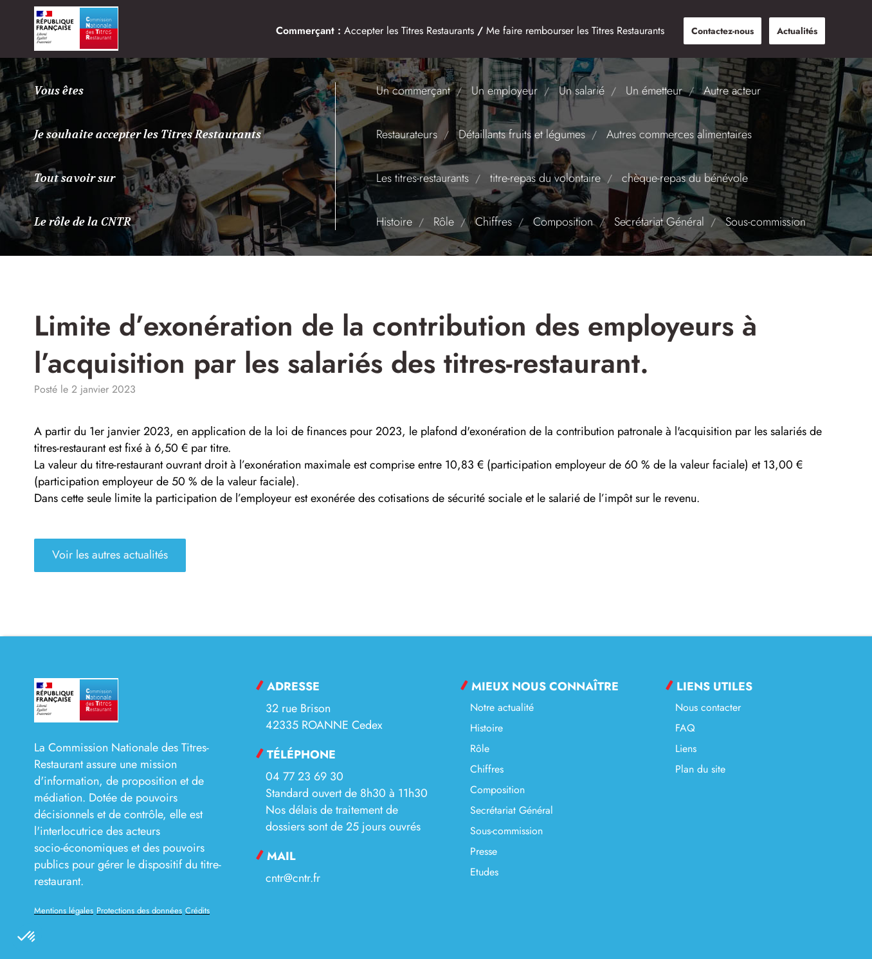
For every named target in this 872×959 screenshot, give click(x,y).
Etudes (484, 872)
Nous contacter (708, 707)
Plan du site (700, 769)
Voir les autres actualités (110, 555)
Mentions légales (63, 910)
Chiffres (493, 221)
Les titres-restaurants (422, 178)
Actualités (797, 30)
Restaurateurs (406, 134)
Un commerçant (413, 90)
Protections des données (139, 910)
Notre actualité (502, 707)
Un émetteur (654, 90)
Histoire (394, 221)
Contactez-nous (722, 30)
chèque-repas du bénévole (685, 178)
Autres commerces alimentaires (679, 134)
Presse (483, 851)
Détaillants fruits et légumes (522, 134)
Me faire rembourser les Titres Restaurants (575, 30)
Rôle (443, 221)
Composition (563, 221)
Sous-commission (765, 221)
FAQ (685, 728)
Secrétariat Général (659, 221)
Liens (685, 748)
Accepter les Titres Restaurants (409, 30)
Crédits (197, 910)
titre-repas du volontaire (545, 178)
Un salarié (581, 90)
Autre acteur (732, 90)
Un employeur (504, 90)
